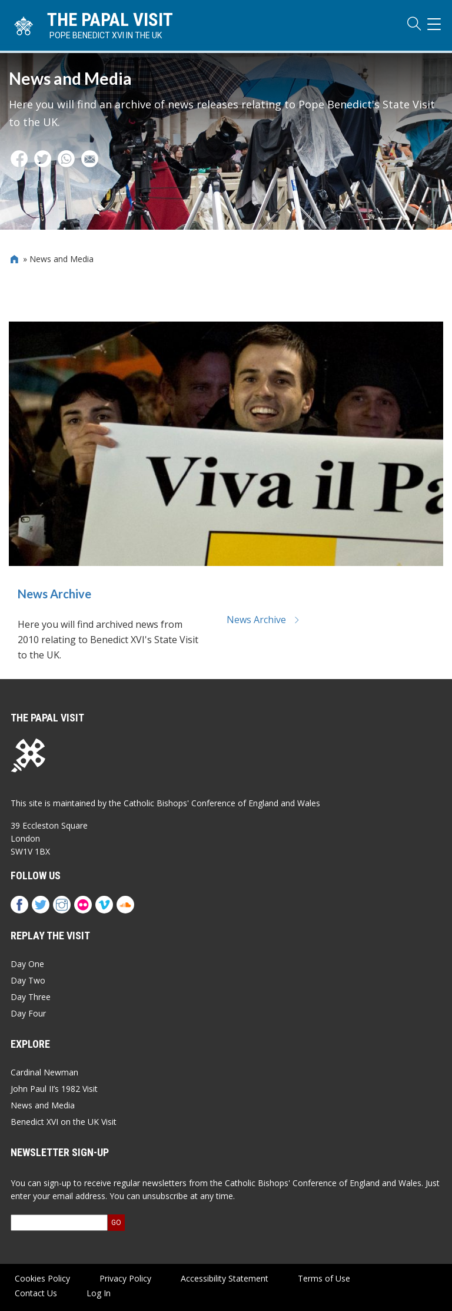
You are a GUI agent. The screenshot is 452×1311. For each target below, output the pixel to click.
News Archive (54, 595)
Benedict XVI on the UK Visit (64, 1121)
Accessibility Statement (224, 1278)
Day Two (28, 980)
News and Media (43, 1105)
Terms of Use (324, 1278)
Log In (99, 1293)
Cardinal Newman (44, 1072)
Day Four (28, 1013)
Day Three (31, 996)
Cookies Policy (42, 1278)
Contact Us (36, 1293)
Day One (27, 963)
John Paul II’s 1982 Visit (54, 1088)
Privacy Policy (125, 1278)
